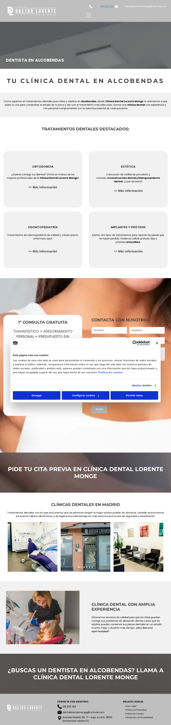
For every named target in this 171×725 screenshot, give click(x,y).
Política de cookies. (110, 372)
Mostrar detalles (142, 385)
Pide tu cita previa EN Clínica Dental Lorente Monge (85, 473)
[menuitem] (131, 706)
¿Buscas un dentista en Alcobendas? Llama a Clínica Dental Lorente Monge (85, 674)
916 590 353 (107, 6)
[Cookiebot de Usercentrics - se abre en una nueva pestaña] (135, 343)
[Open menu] (88, 15)
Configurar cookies (85, 395)
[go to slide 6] (92, 567)
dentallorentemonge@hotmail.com (146, 6)
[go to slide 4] (87, 567)
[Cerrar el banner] (157, 343)
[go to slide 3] (84, 567)
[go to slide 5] (89, 567)
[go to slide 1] (78, 567)
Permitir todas (134, 395)
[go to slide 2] (81, 567)
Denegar (37, 395)
